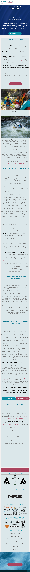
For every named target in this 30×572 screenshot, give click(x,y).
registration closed (15, 33)
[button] (27, 2)
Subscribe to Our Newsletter (13, 565)
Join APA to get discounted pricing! (17, 163)
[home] (6, 2)
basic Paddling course (23, 398)
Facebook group (20, 415)
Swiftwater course (9, 398)
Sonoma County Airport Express (9, 424)
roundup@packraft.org (18, 61)
